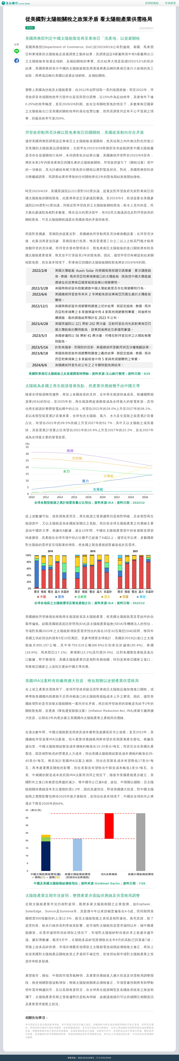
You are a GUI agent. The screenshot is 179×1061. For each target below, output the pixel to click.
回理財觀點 (152, 3)
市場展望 (170, 3)
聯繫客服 (72, 1058)
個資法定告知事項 (86, 1058)
